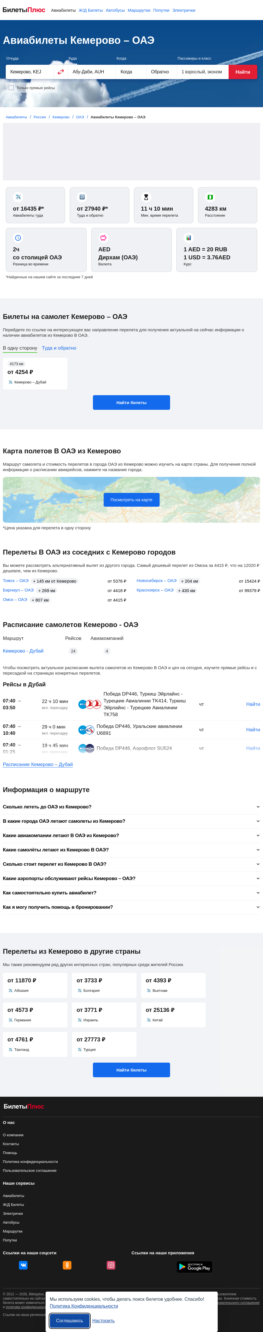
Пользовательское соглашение (30, 1170)
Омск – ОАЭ (15, 599)
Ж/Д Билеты (91, 10)
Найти (242, 72)
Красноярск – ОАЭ (155, 589)
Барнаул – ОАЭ (18, 589)
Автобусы (115, 10)
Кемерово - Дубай (23, 651)
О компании (13, 1135)
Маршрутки (139, 10)
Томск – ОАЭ (15, 580)
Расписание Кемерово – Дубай (38, 764)
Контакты (11, 1144)
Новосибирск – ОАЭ (157, 580)
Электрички (183, 10)
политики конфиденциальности (31, 1307)
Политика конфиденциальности (30, 1161)
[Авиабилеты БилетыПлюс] (24, 1107)
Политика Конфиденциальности (84, 1306)
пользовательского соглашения (234, 1303)
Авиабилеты (63, 10)
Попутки (161, 10)
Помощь (10, 1153)
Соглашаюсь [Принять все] (69, 1320)
